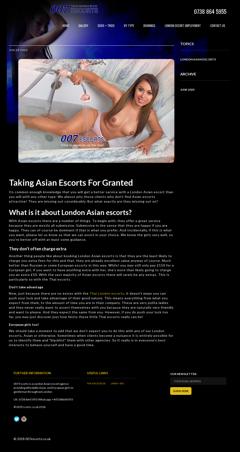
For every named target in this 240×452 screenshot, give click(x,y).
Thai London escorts (107, 293)
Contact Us (217, 25)
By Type (129, 25)
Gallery (83, 25)
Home (66, 25)
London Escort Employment (183, 25)
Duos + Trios (106, 25)
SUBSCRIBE (181, 391)
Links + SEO (117, 383)
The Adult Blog (96, 383)
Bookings (149, 25)
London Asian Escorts (198, 59)
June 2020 (187, 89)
